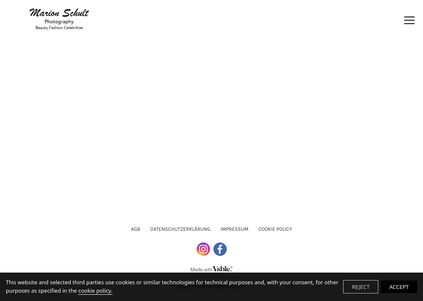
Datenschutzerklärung (180, 229)
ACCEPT (399, 287)
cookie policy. (95, 290)
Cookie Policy (275, 229)
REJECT (360, 287)
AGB (135, 229)
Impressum (234, 229)
